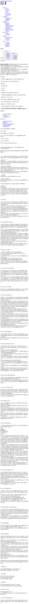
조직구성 (7, 12)
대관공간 (7, 34)
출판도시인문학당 (9, 29)
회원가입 (6, 1)
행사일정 (7, 23)
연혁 (6, 11)
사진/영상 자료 (8, 37)
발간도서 (7, 38)
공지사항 (7, 42)
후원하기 (7, 46)
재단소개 (5, 7)
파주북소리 (7, 28)
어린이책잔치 (8, 27)
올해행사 (7, 24)
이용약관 (5, 115)
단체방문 (7, 20)
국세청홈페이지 (6, 116)
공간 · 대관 (5, 32)
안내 (4, 41)
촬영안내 (7, 45)
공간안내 (7, 33)
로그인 (1, 1)
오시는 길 (7, 15)
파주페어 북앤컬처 (9, 25)
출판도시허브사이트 (7, 121)
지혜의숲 (5, 16)
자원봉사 (7, 19)
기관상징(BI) (8, 14)
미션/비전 (7, 10)
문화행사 (5, 21)
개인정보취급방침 (7, 114)
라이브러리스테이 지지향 (8, 123)
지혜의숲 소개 (8, 18)
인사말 (6, 9)
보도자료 (7, 43)
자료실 (4, 36)
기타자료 (7, 39)
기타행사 (7, 30)
